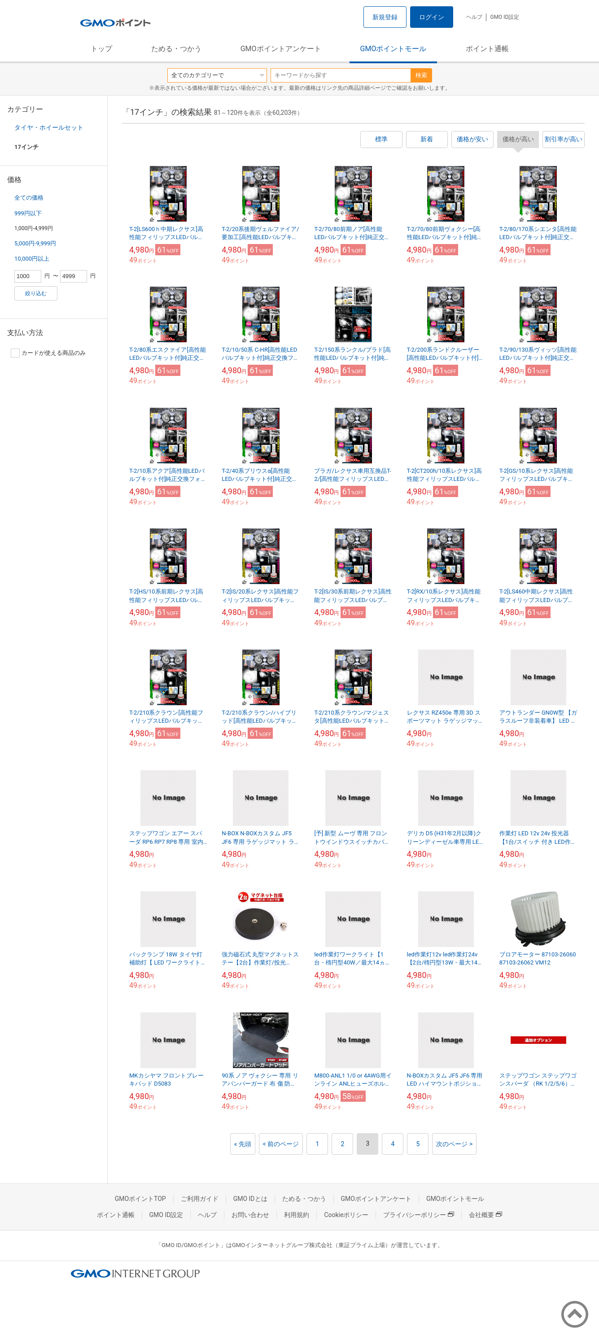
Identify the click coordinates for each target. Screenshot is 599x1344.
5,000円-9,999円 (35, 243)
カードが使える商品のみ (48, 353)
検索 (421, 75)
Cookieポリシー (346, 1214)
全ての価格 (29, 197)
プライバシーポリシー (418, 1214)
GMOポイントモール (393, 48)
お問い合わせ (250, 1214)
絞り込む (36, 293)
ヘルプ (474, 17)
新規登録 (385, 17)
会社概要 (485, 1214)
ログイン (431, 17)
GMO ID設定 (504, 17)
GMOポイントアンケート (280, 48)
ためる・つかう (176, 48)
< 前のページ (281, 1144)
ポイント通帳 (487, 48)
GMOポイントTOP (140, 1198)
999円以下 (28, 213)
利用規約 (296, 1214)
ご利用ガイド (200, 1198)
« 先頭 (242, 1144)
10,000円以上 (31, 258)
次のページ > (454, 1144)
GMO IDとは (250, 1198)
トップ (101, 48)
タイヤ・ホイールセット (48, 127)
